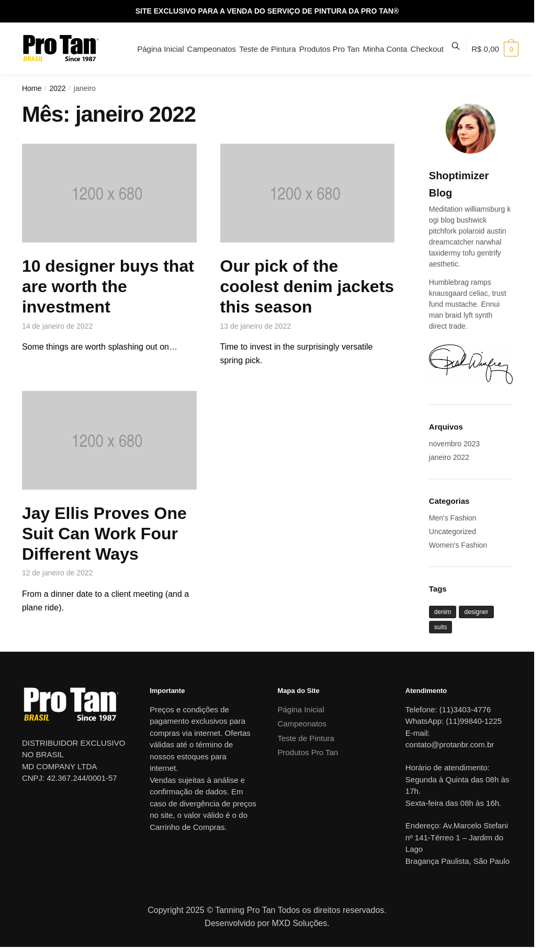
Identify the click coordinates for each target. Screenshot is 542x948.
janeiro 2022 (449, 457)
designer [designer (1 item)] (476, 612)
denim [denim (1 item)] (442, 612)
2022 (57, 88)
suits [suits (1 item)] (440, 627)
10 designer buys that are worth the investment (108, 286)
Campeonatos (302, 723)
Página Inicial (301, 709)
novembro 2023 (454, 444)
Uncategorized (452, 531)
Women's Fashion (458, 545)
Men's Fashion (453, 518)
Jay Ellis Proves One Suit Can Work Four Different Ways (104, 533)
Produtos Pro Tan (308, 752)
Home (31, 88)
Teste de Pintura (306, 738)
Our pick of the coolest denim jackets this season (307, 286)
